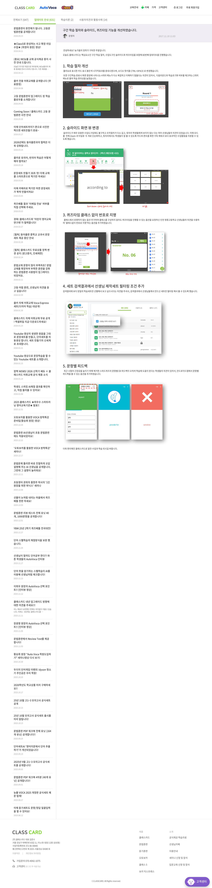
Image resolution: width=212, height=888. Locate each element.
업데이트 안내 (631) (44, 19)
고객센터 (163, 7)
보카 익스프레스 (146, 871)
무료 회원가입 (192, 7)
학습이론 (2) (67, 19)
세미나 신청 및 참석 (178, 857)
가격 (154, 7)
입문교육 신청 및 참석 (179, 864)
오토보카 (143, 857)
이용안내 (173, 851)
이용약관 (16, 853)
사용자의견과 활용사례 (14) (93, 19)
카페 (145, 8)
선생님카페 (174, 844)
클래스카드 (144, 837)
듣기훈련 (143, 851)
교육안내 (134, 7)
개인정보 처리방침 (33, 853)
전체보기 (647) (20, 19)
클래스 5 (143, 864)
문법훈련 (143, 844)
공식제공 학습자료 (178, 837)
